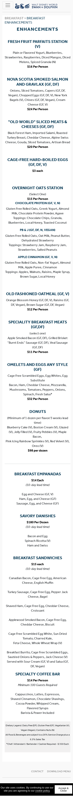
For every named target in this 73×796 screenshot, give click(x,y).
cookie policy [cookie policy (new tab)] (42, 790)
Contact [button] (37, 771)
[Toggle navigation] (7, 5)
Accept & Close (63, 789)
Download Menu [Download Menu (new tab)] (59, 771)
